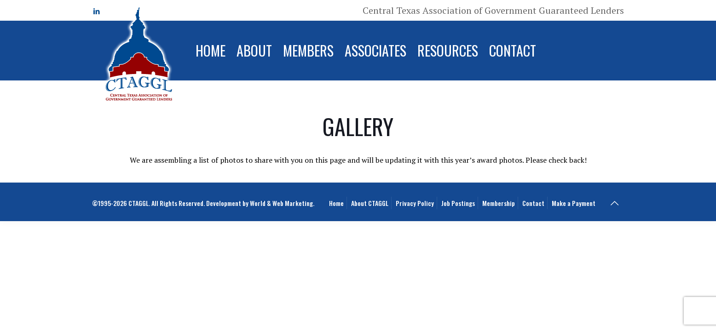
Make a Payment (573, 203)
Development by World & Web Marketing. (260, 203)
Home (336, 203)
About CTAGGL (369, 203)
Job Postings (458, 203)
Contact (533, 203)
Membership (498, 203)
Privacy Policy (415, 203)
